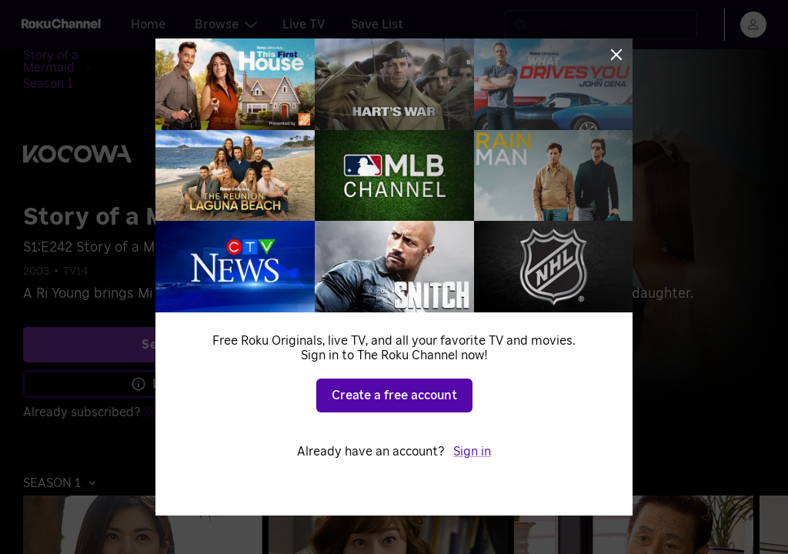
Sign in (162, 387)
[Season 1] (183, 58)
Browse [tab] (226, 24)
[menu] (753, 25)
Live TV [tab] (304, 24)
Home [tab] (148, 24)
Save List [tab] (377, 24)
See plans (173, 319)
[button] (63, 458)
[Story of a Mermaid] (90, 58)
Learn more (175, 358)
